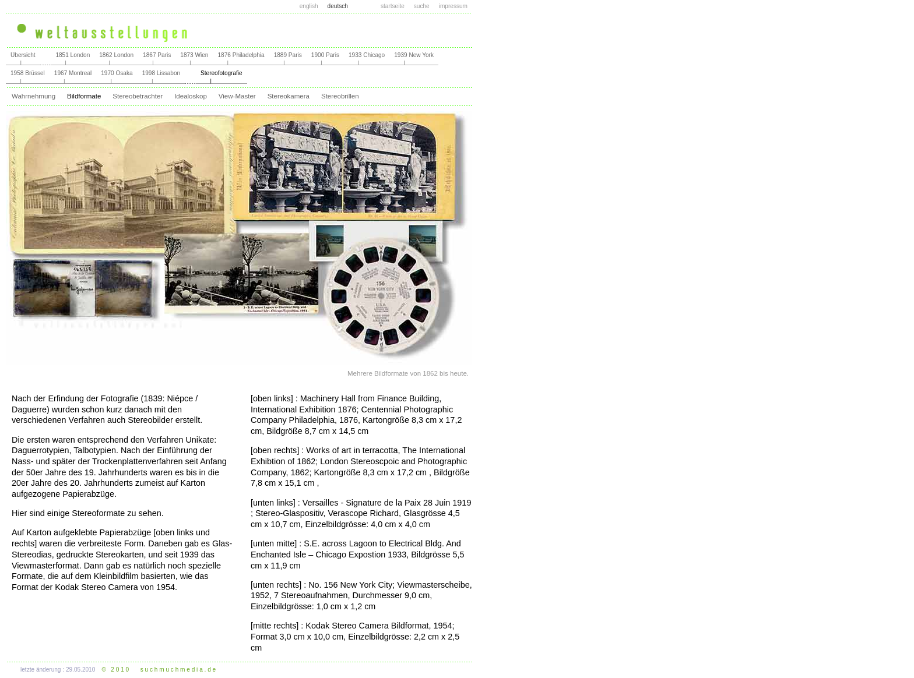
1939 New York (414, 55)
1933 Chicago (367, 55)
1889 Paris (288, 55)
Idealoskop (190, 96)
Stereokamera (289, 96)
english (309, 6)
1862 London (116, 55)
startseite (393, 6)
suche (422, 6)
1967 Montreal (73, 73)
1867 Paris (157, 55)
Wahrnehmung (33, 96)
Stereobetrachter (138, 96)
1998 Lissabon (161, 73)
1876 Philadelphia (240, 55)
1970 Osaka (116, 73)
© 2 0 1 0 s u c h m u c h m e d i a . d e (159, 669)
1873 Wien (194, 55)
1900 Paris (325, 55)
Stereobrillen (340, 96)
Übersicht (23, 55)
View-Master (237, 96)
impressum (453, 6)
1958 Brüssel (27, 73)
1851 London (72, 55)
